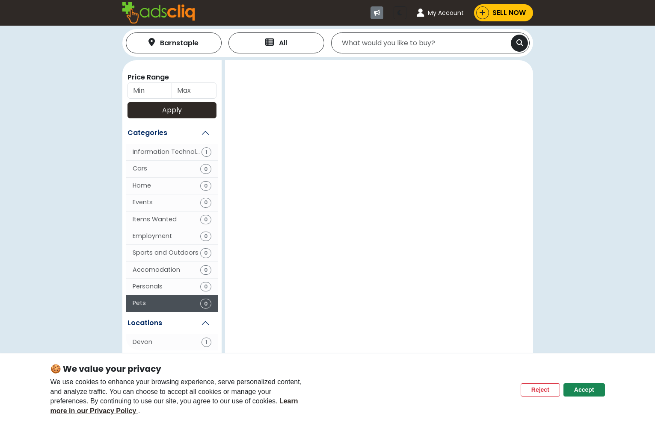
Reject (540, 389)
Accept (584, 389)
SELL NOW (501, 12)
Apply (172, 110)
